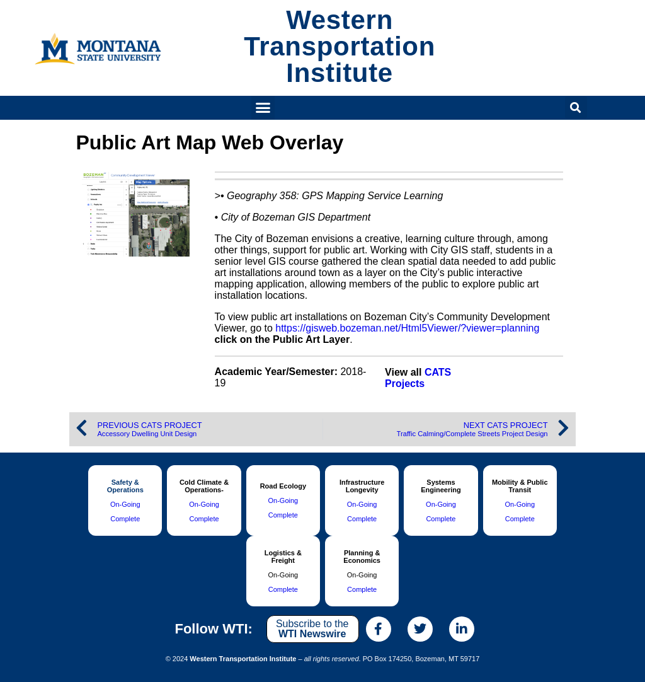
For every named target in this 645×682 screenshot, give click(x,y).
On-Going (125, 504)
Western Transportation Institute (339, 46)
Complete (125, 519)
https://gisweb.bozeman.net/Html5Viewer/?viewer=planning (407, 328)
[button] (263, 108)
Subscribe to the (312, 628)
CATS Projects (418, 378)
